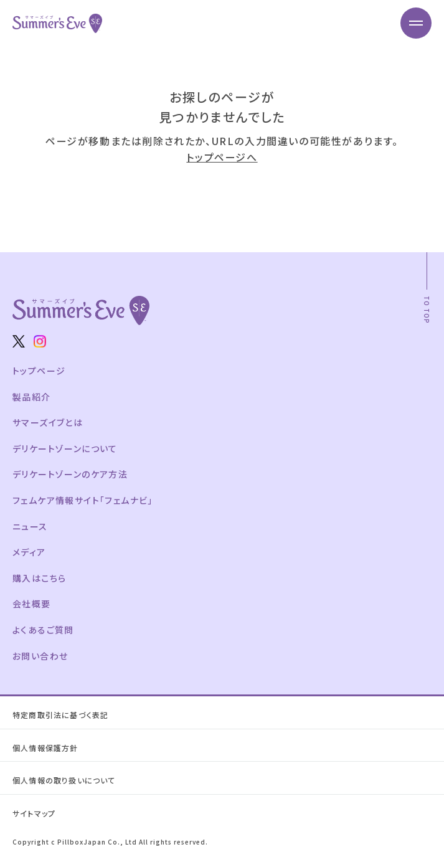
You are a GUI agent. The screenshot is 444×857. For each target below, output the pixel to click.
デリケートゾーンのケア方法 (70, 474)
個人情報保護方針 (45, 747)
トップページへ (221, 156)
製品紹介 (31, 397)
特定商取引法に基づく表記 (60, 714)
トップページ (38, 370)
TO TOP (427, 310)
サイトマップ (33, 813)
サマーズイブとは (47, 422)
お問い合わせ (40, 656)
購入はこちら (39, 578)
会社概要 (31, 603)
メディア (29, 552)
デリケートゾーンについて (65, 448)
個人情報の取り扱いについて (64, 780)
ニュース (30, 526)
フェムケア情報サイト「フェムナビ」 (82, 500)
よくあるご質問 (43, 629)
